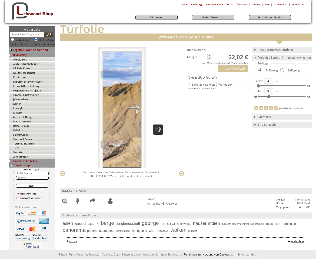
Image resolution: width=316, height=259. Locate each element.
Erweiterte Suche (18, 44)
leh (278, 223)
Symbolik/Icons (22, 139)
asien (68, 223)
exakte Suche (22, 40)
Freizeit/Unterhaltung (26, 86)
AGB (266, 4)
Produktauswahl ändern (275, 49)
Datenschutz (280, 4)
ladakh (270, 223)
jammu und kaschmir (253, 224)
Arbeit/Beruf (20, 59)
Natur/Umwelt (22, 121)
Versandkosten (214, 4)
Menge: (192, 57)
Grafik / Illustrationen (26, 95)
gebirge (150, 223)
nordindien (289, 223)
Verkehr (18, 152)
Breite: (258, 81)
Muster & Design (23, 117)
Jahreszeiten (20, 99)
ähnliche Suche (46, 40)
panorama (74, 230)
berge (107, 223)
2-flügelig (293, 70)
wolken (178, 230)
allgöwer (192, 231)
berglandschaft (128, 223)
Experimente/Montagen (27, 81)
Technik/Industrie (23, 143)
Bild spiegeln (267, 124)
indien (214, 223)
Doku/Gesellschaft (24, 72)
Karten (17, 103)
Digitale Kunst (21, 68)
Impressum (298, 4)
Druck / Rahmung (192, 4)
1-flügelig (271, 70)
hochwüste (184, 223)
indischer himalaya (231, 224)
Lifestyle (18, 108)
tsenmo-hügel (123, 231)
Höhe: (258, 91)
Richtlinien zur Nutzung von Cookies (207, 254)
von (162, 203)
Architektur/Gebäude (26, 64)
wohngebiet (139, 230)
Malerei (17, 112)
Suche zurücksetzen (44, 44)
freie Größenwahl (284, 57)
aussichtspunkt (87, 223)
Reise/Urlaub (21, 126)
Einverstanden (246, 254)
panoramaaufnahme (100, 230)
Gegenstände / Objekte (27, 90)
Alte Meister (20, 156)
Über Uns (242, 4)
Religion (18, 130)
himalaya (167, 223)
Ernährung (19, 77)
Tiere (16, 148)
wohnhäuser (159, 230)
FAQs (230, 4)
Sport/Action (21, 134)
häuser (199, 223)
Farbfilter (264, 117)
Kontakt (255, 4)
